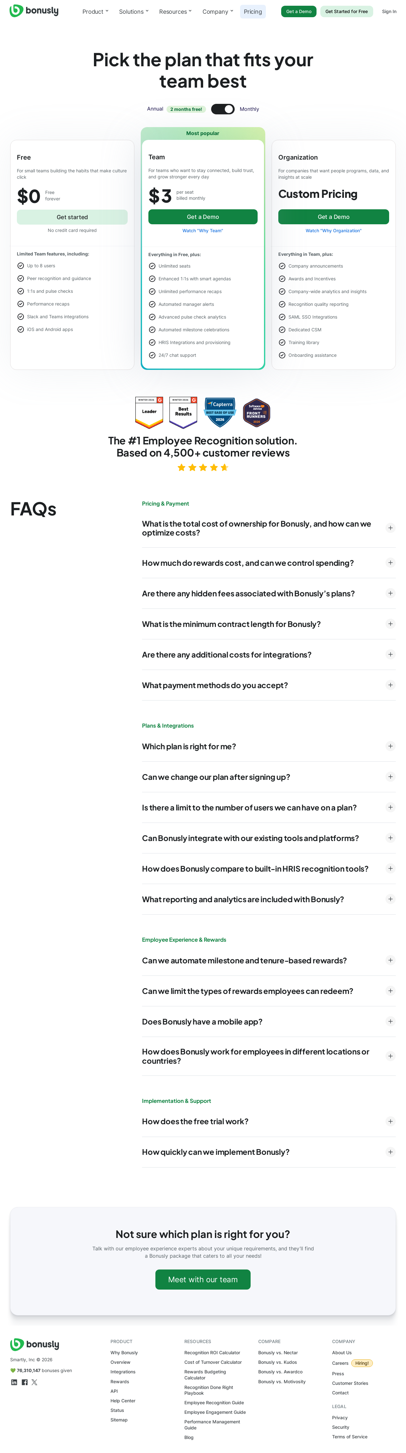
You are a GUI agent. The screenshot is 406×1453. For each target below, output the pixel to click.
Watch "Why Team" (202, 230)
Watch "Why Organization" (334, 230)
